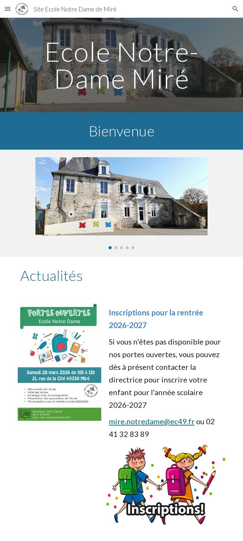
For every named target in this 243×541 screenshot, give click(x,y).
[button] (7, 8)
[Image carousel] (121, 203)
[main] (121, 65)
